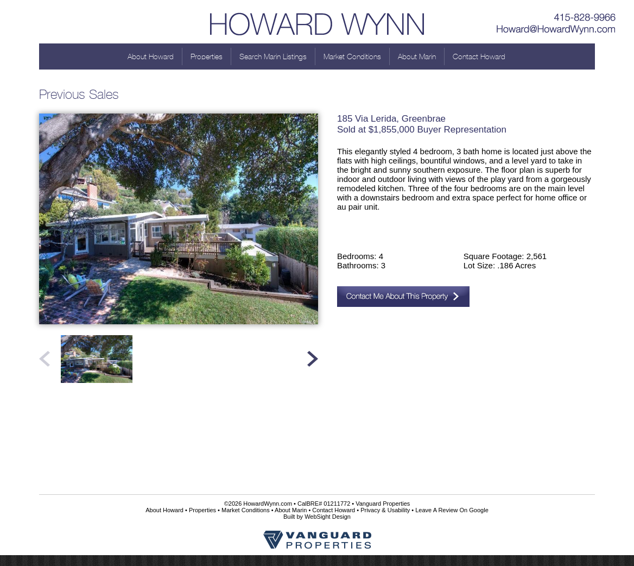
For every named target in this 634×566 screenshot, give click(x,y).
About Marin (417, 56)
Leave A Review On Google (452, 510)
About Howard (151, 56)
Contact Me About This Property (403, 296)
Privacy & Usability (385, 510)
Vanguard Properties (383, 503)
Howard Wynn (317, 21)
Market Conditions (352, 56)
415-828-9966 (556, 13)
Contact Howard (479, 56)
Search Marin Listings (273, 56)
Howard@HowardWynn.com (556, 30)
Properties (207, 56)
